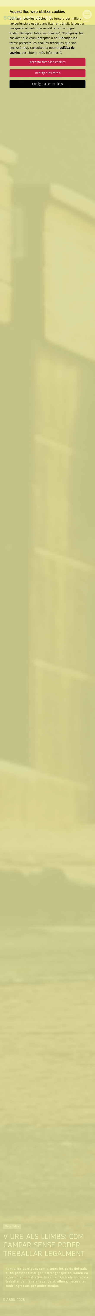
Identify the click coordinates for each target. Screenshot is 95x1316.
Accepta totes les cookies (48, 62)
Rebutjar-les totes (47, 73)
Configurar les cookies (47, 84)
